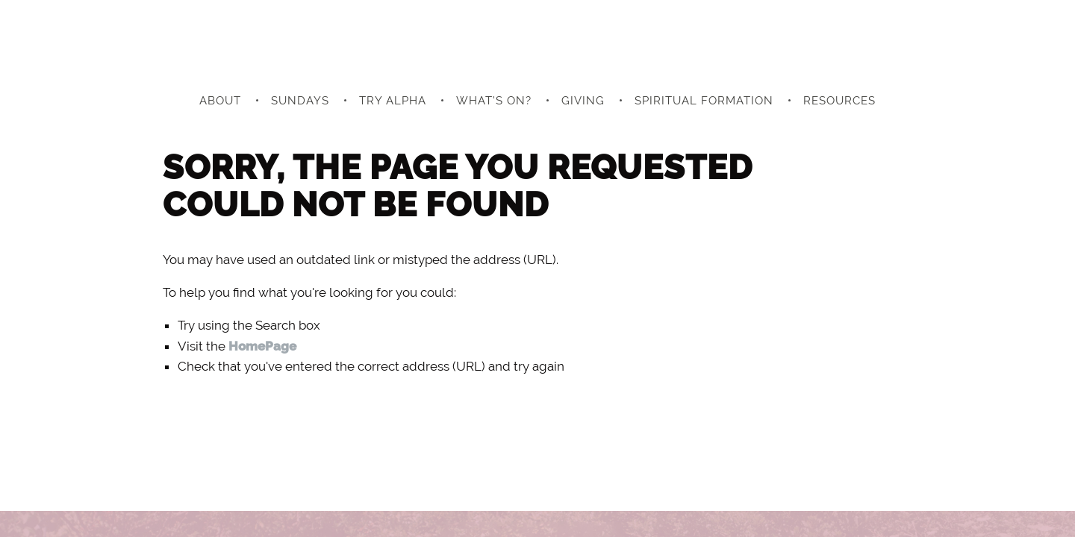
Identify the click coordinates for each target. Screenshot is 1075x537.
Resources (839, 100)
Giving (583, 100)
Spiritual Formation (704, 100)
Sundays (300, 100)
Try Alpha (392, 100)
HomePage (262, 346)
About (220, 100)
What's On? (494, 100)
